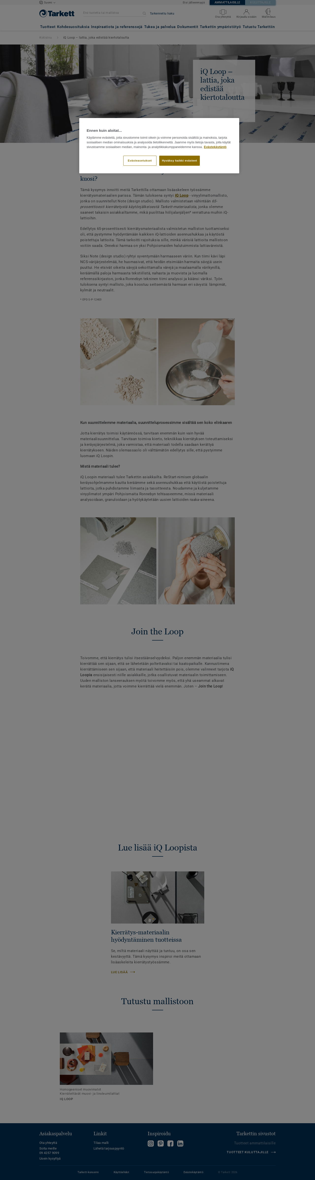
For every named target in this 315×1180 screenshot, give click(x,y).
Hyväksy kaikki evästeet (179, 160)
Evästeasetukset (140, 160)
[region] (159, 146)
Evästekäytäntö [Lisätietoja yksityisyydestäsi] (215, 147)
